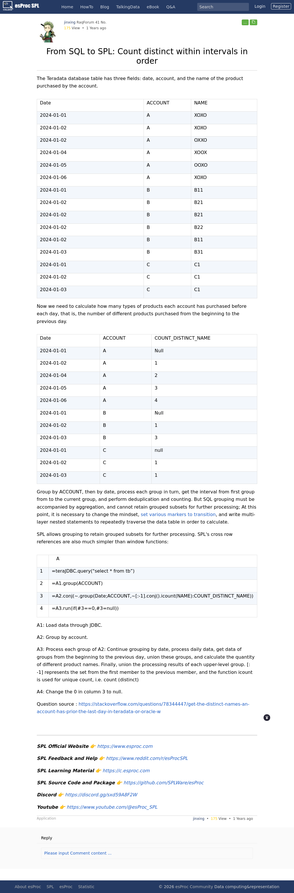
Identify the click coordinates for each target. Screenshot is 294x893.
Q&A (170, 7)
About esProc (28, 886)
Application (46, 818)
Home (67, 7)
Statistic (86, 886)
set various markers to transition (178, 514)
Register (281, 6)
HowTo (86, 7)
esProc (66, 886)
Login (260, 6)
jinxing (70, 22)
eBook (153, 7)
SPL (50, 886)
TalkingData (128, 7)
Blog (104, 7)
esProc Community (194, 886)
